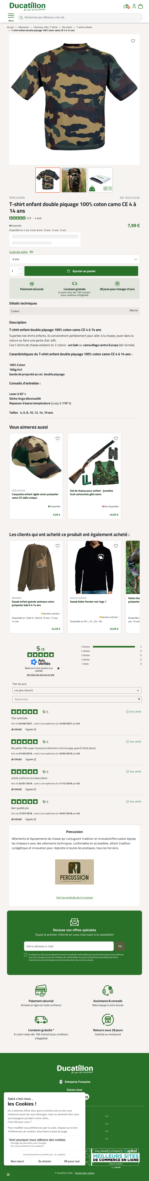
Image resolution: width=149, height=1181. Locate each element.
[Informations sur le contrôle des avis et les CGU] (58, 668)
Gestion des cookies (84, 1173)
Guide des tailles (18, 252)
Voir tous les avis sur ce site (40, 674)
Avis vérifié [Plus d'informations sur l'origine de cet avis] (135, 711)
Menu (11, 17)
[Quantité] (16, 271)
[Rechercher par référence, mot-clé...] (80, 17)
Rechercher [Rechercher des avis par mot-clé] (75, 699)
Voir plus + (17, 966)
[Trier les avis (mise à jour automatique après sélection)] (77, 690)
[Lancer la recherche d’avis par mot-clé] (139, 699)
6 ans (16, 259)
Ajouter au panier (84, 271)
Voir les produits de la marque (74, 897)
